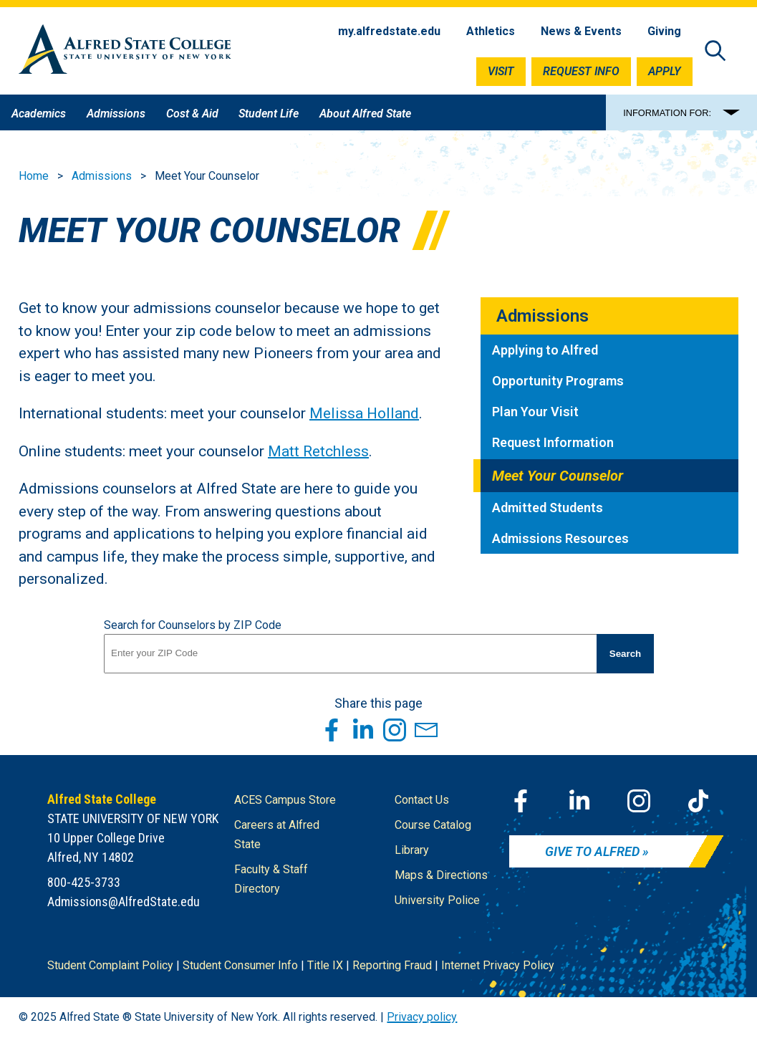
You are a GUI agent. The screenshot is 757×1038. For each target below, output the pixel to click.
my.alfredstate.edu (389, 31)
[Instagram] (638, 800)
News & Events (581, 31)
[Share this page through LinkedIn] (363, 730)
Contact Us (422, 800)
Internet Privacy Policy (497, 965)
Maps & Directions (441, 875)
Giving (664, 31)
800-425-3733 (83, 882)
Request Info (581, 71)
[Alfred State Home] (125, 52)
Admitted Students (547, 507)
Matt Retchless (318, 450)
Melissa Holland (364, 413)
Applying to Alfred (545, 349)
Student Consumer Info (240, 965)
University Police (437, 900)
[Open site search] (715, 51)
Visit (501, 71)
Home (34, 176)
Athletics (490, 31)
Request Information (553, 442)
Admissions (102, 176)
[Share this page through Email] (426, 730)
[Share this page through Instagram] (394, 730)
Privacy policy (422, 1017)
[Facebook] (520, 800)
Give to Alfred (592, 851)
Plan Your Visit (535, 411)
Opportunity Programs (558, 380)
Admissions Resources (560, 538)
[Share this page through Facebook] (331, 730)
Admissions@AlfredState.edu (123, 901)
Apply (664, 71)
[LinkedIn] (579, 800)
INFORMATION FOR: (667, 112)
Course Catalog (433, 825)
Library (412, 850)
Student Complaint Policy (110, 965)
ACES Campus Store (285, 800)
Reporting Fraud (392, 965)
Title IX (325, 965)
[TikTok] (698, 800)
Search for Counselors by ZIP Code (192, 625)
